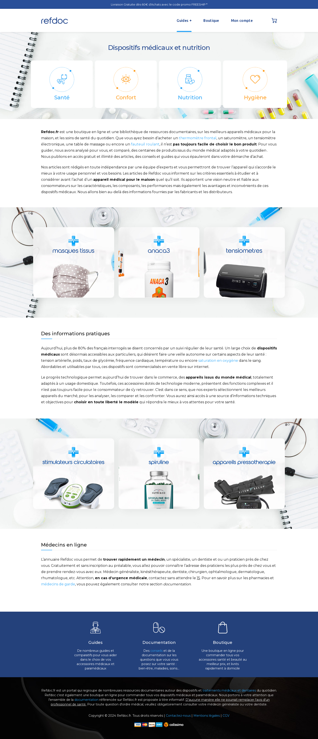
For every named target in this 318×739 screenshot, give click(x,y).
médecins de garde (58, 584)
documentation (86, 700)
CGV (226, 716)
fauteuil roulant (145, 144)
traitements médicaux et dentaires (229, 690)
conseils (156, 651)
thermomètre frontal (197, 138)
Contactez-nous (178, 716)
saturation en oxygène (218, 360)
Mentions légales (206, 716)
